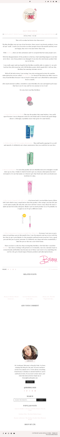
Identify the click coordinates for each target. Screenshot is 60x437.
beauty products (14, 34)
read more (30, 381)
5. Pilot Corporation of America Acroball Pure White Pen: (21, 233)
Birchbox (9, 52)
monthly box (40, 34)
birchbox (23, 34)
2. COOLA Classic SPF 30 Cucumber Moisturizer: (18, 143)
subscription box (49, 34)
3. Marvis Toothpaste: (9, 169)
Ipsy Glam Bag (26, 75)
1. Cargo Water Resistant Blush (13, 114)
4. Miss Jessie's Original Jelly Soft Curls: (15, 200)
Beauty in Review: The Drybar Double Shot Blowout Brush (30, 418)
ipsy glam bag (31, 34)
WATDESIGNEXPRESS (52, 434)
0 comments (53, 269)
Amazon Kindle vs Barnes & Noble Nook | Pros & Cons (30, 409)
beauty (6, 34)
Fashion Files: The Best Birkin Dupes (30, 414)
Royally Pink (47, 433)
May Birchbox (30, 31)
